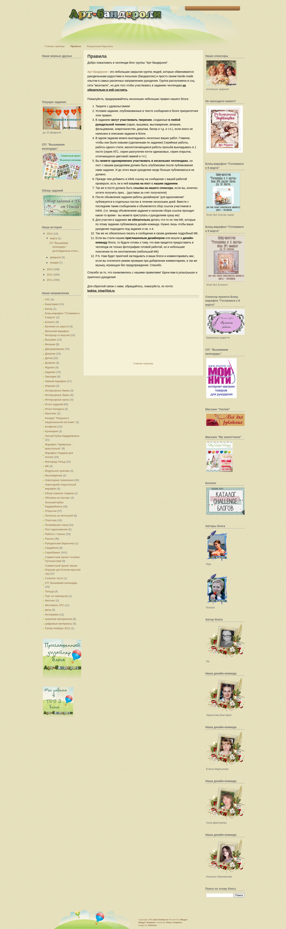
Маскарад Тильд (55, 461)
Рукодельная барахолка (100, 46)
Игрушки (50, 385)
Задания (50, 372)
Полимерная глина (56, 524)
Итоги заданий (54, 404)
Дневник (50, 362)
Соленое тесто (54, 578)
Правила (75, 46)
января (54, 262)
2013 (50, 269)
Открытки (51, 510)
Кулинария (51, 431)
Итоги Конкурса (54, 408)
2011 (50, 279)
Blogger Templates (146, 922)
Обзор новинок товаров (59, 493)
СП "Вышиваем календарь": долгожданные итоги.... (64, 246)
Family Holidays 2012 (57, 628)
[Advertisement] (117, 333)
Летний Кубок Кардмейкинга (62, 435)
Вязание (50, 344)
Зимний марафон (55, 381)
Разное (49, 538)
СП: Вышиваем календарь (61, 582)
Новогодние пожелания (59, 480)
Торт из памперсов (56, 596)
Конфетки (51, 426)
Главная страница (54, 46)
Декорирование (54, 348)
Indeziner (152, 925)
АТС (47, 299)
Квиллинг (50, 413)
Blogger (184, 919)
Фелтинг (50, 600)
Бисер (49, 308)
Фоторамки (51, 614)
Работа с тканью (55, 534)
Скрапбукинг (52, 552)
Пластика (51, 520)
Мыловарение (53, 475)
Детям (49, 358)
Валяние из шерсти (57, 326)
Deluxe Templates (174, 922)
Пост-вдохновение (56, 529)
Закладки (50, 376)
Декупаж (50, 353)
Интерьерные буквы (57, 390)
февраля (55, 257)
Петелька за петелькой (59, 515)
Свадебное (52, 547)
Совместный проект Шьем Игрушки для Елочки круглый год (63, 569)
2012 (50, 274)
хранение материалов (58, 618)
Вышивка (50, 339)
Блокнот (50, 322)
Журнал (50, 367)
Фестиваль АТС (54, 605)
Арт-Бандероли (160, 919)
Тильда (49, 591)
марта (53, 238)
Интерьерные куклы (57, 399)
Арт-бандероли (97, 71)
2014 (50, 233)
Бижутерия (51, 304)
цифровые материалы (58, 623)
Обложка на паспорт (57, 497)
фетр (48, 609)
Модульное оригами (57, 470)
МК (47, 466)
